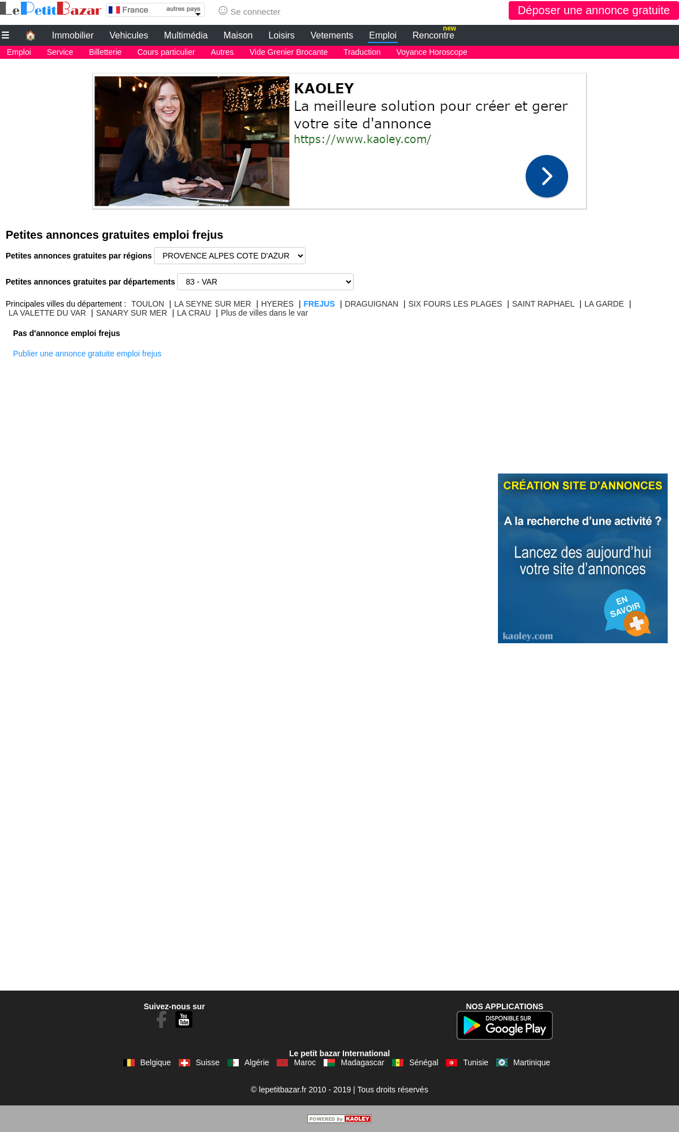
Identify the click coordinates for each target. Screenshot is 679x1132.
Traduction (362, 52)
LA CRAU (194, 312)
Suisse (208, 1062)
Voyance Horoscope (432, 52)
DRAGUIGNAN (371, 303)
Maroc (305, 1062)
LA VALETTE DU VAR (47, 312)
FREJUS (319, 303)
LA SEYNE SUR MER (212, 303)
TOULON (147, 303)
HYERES (277, 303)
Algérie (256, 1062)
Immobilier (73, 35)
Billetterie (105, 52)
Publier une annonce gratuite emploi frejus (87, 353)
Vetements (332, 35)
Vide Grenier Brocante (289, 52)
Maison (238, 35)
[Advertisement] (339, 138)
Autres (222, 52)
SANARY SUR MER (131, 312)
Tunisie (475, 1062)
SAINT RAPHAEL (543, 303)
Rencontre (434, 34)
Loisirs (282, 35)
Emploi (383, 35)
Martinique (531, 1062)
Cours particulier (166, 52)
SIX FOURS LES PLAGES (455, 303)
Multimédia (186, 35)
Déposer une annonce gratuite (594, 10)
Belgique (155, 1062)
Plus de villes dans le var (264, 312)
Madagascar (362, 1062)
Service (60, 52)
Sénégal (423, 1062)
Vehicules (128, 35)
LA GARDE (604, 303)
